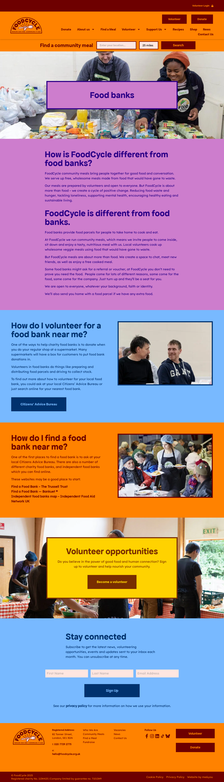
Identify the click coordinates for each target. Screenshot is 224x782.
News (207, 29)
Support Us (156, 29)
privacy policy (76, 705)
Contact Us (206, 34)
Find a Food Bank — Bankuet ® (34, 492)
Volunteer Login (200, 5)
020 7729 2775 (62, 743)
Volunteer (131, 29)
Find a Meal (108, 29)
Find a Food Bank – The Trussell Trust (39, 487)
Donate (66, 29)
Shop (193, 29)
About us (86, 29)
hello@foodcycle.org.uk (66, 753)
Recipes (178, 29)
